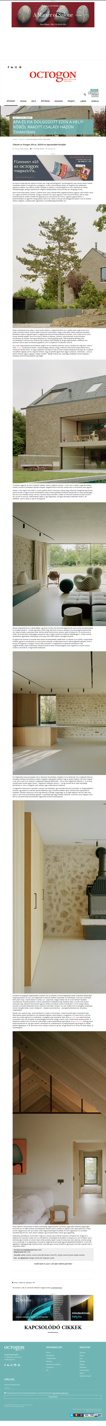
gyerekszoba (78, 1021)
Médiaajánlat (93, 93)
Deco (33, 101)
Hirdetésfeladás (51, 1358)
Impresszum (50, 1367)
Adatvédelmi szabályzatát (60, 1393)
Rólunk (48, 1352)
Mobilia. (95, 101)
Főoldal (15, 139)
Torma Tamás (24, 149)
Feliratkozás (53, 1397)
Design (23, 101)
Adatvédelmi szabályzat (53, 1364)
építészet (29, 1283)
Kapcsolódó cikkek (53, 1327)
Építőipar (45, 101)
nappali (19, 348)
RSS (47, 1370)
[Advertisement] (53, 44)
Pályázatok (83, 1367)
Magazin (59, 101)
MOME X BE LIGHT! (85, 1376)
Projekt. (71, 101)
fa (75, 1017)
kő (72, 1017)
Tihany (16, 1283)
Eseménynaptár (84, 1370)
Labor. (83, 101)
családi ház (22, 1283)
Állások (95, 95)
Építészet (11, 101)
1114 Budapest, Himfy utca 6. (13, 1357)
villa (33, 1283)
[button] (85, 94)
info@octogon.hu (9, 1359)
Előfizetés (94, 90)
